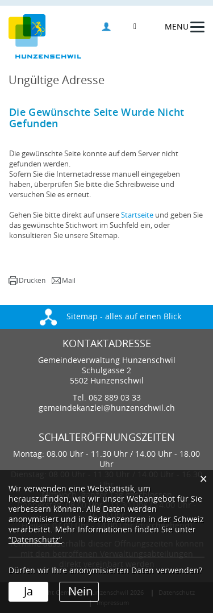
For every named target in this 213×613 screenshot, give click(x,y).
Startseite (137, 215)
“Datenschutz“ (35, 540)
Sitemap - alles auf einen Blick (110, 317)
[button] (27, 280)
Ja (28, 591)
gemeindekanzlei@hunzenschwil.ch (107, 408)
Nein (80, 591)
